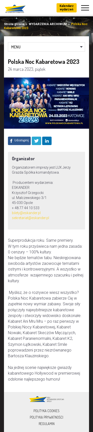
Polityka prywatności (46, 417)
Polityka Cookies (46, 411)
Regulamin (47, 424)
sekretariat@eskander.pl (30, 218)
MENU (16, 46)
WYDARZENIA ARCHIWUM (48, 24)
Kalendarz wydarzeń (67, 7)
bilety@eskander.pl (26, 213)
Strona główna (14, 24)
